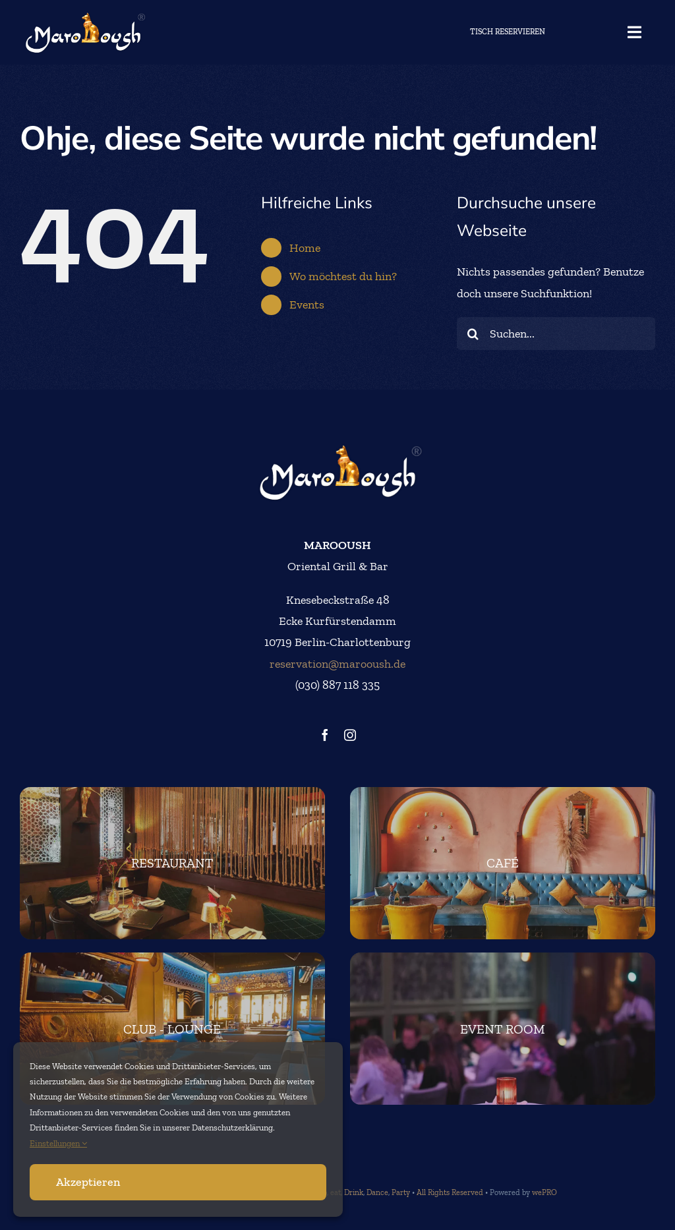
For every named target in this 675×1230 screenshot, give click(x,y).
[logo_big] (83, 16)
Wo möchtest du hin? (343, 276)
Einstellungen (58, 1143)
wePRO (544, 1192)
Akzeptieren (88, 1182)
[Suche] (473, 333)
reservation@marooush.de (337, 664)
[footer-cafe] (502, 863)
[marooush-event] (502, 1028)
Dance (377, 1192)
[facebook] (325, 735)
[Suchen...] (556, 333)
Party (401, 1192)
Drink (353, 1192)
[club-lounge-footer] (172, 1028)
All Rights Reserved (450, 1192)
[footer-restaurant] (172, 863)
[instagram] (350, 735)
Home (304, 248)
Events (306, 304)
